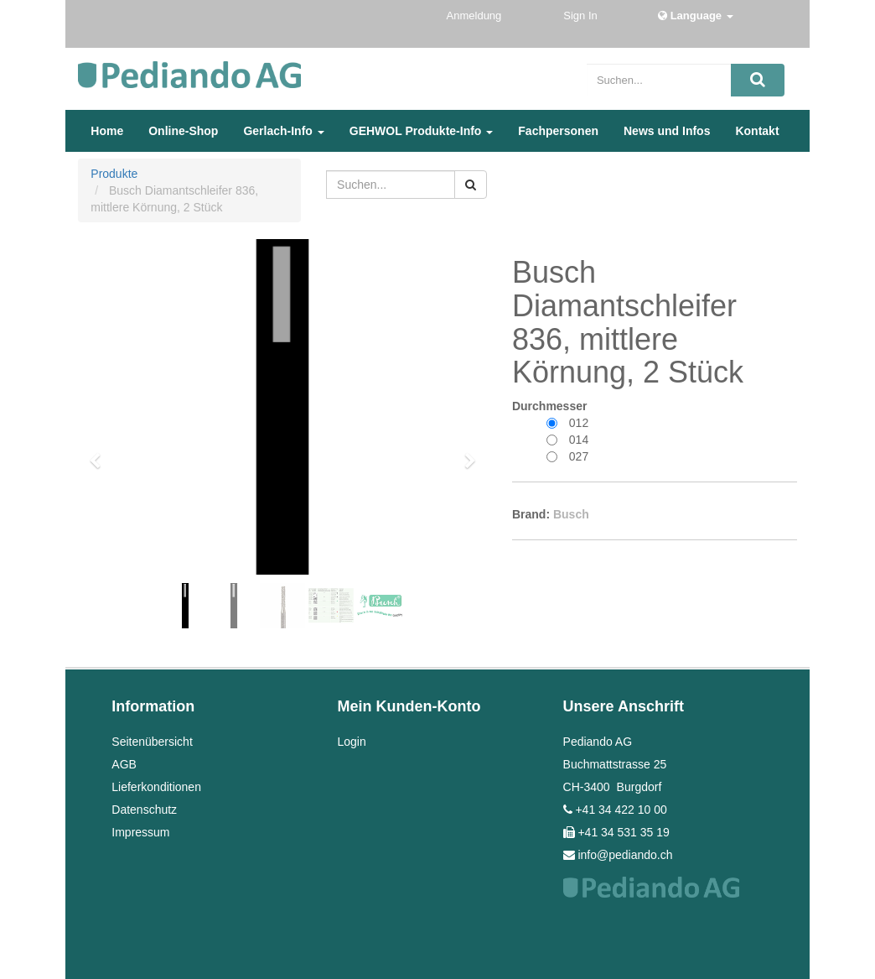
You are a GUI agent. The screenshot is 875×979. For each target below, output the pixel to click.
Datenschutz (144, 809)
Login (351, 741)
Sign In (581, 15)
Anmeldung (476, 15)
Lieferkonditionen (156, 787)
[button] (100, 453)
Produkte (114, 173)
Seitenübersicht (152, 741)
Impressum (140, 832)
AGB (124, 764)
